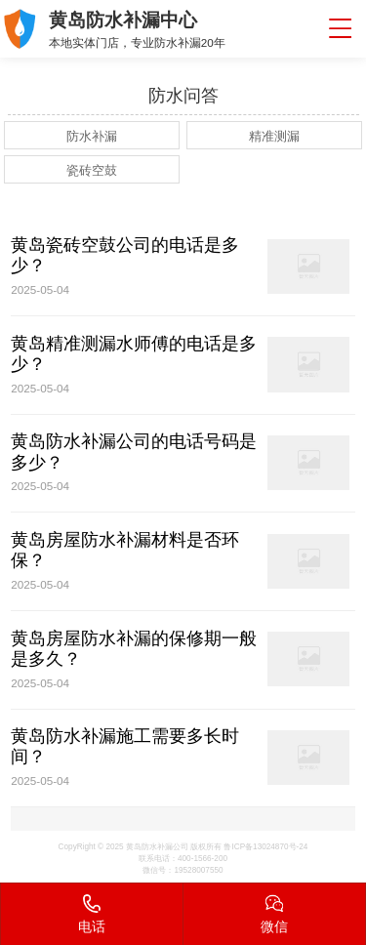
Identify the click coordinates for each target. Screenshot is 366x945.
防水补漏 (91, 136)
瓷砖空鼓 (91, 170)
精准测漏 (274, 136)
